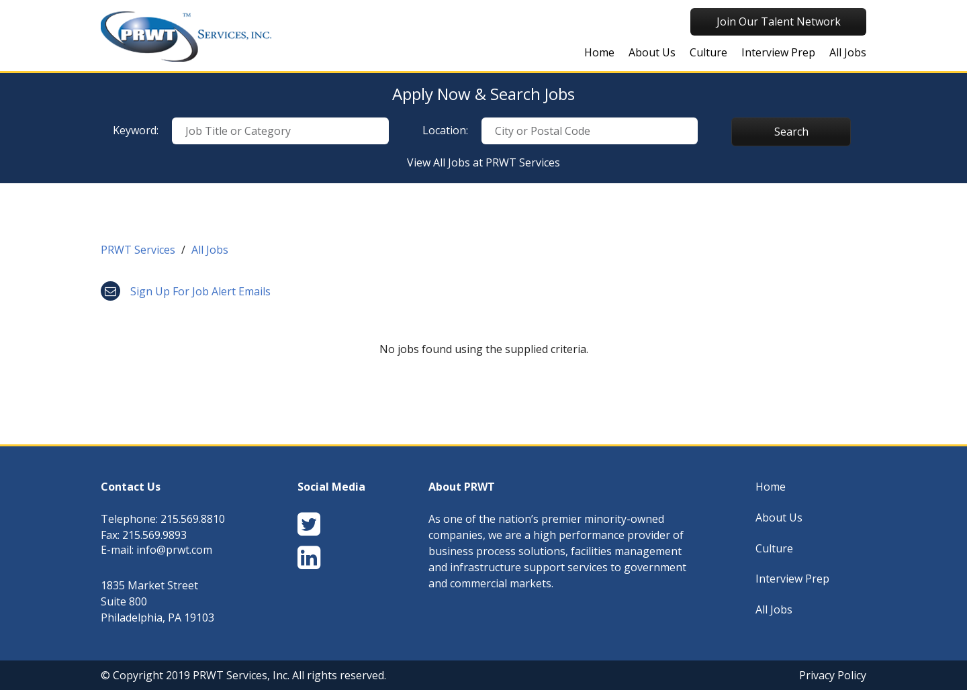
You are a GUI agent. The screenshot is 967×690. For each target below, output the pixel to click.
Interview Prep (778, 52)
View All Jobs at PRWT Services (483, 162)
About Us (652, 52)
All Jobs (847, 52)
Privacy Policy (832, 675)
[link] (483, 253)
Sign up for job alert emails (186, 291)
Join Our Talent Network (779, 21)
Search (791, 131)
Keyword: (135, 130)
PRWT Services (138, 249)
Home (599, 52)
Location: (445, 130)
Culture (708, 52)
